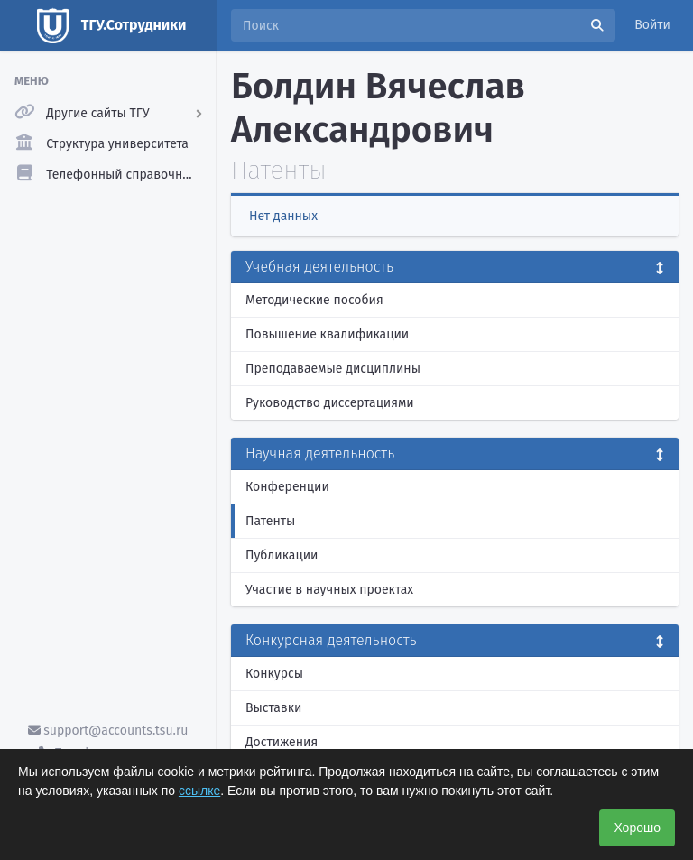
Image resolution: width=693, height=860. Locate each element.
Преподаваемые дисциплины (332, 368)
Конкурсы (274, 673)
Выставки (273, 708)
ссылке (199, 790)
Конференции (287, 487)
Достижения (281, 742)
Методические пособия (314, 300)
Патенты (270, 521)
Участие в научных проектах (329, 589)
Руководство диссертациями (329, 403)
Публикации (281, 555)
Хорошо (637, 827)
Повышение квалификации (327, 334)
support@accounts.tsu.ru (108, 730)
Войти (652, 24)
